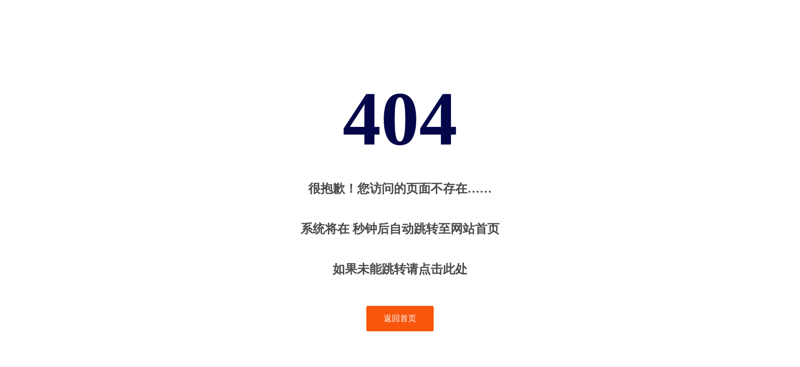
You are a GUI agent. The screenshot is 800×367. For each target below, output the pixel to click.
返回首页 (400, 318)
